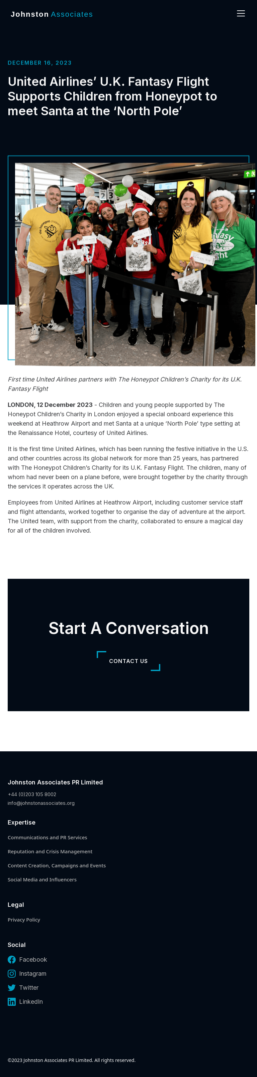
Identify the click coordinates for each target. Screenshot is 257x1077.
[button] (239, 13)
